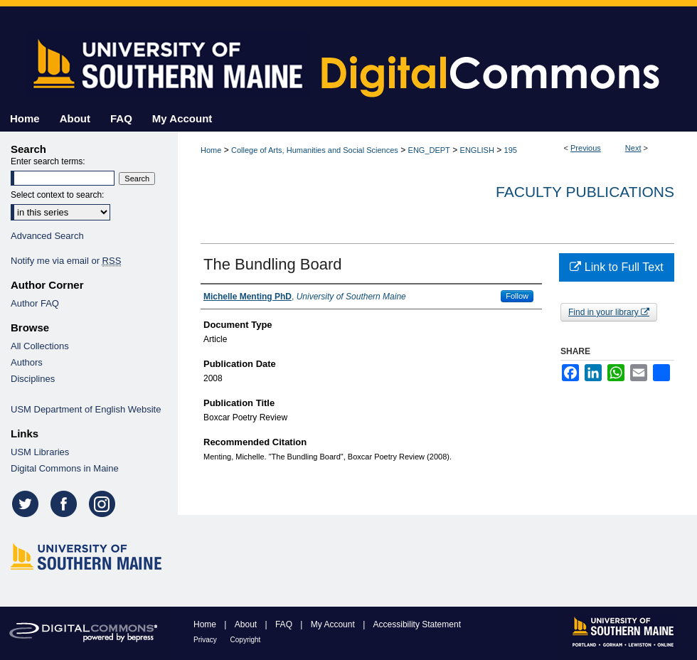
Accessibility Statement (417, 624)
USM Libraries (40, 452)
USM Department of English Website (86, 409)
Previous (585, 148)
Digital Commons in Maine (65, 468)
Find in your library (608, 312)
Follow (517, 296)
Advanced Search (47, 235)
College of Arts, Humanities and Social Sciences (314, 150)
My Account (334, 624)
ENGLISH (477, 150)
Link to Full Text (616, 267)
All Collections (40, 346)
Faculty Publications (585, 191)
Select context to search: (57, 195)
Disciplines (33, 378)
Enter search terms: (48, 161)
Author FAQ (35, 303)
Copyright (245, 640)
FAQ (284, 624)
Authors (27, 362)
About (247, 624)
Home (211, 150)
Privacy (206, 640)
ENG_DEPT (429, 150)
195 (510, 150)
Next (633, 148)
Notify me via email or (66, 260)
